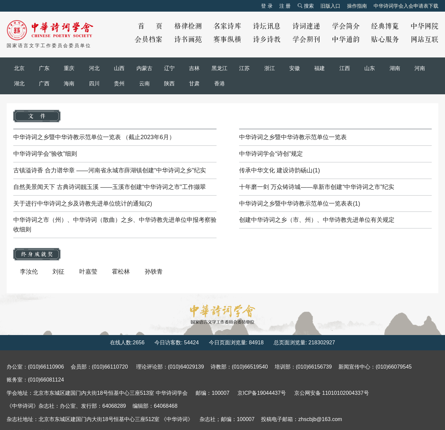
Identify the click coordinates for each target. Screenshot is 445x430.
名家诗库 (227, 26)
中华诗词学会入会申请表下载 (406, 6)
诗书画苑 (188, 39)
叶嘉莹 (88, 271)
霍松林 (121, 271)
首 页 (150, 26)
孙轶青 (154, 271)
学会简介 (346, 26)
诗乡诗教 (267, 39)
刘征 (58, 271)
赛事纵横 (227, 39)
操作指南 (357, 6)
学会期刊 (306, 39)
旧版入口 (330, 6)
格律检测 (188, 26)
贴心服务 (385, 39)
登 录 (266, 6)
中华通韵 (346, 39)
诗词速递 (306, 26)
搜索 (305, 6)
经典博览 (385, 26)
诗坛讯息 (267, 26)
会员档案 (148, 39)
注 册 (285, 6)
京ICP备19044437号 (261, 393)
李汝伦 (29, 271)
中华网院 (424, 26)
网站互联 (424, 39)
